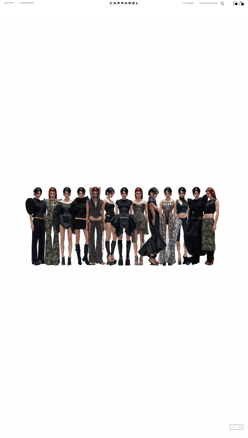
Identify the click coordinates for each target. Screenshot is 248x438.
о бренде (188, 3)
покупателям (208, 3)
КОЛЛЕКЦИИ (27, 3)
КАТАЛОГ (9, 3)
